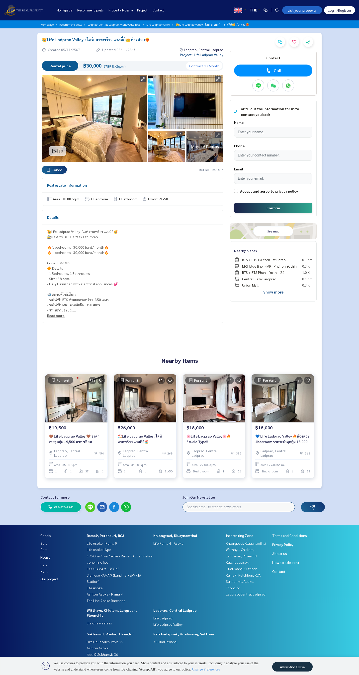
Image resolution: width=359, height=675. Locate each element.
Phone (239, 146)
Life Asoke (95, 588)
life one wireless (99, 623)
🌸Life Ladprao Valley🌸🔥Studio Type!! (208, 439)
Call (273, 71)
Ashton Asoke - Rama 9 (105, 594)
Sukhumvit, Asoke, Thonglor (110, 634)
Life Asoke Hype (99, 549)
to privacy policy (284, 191)
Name (239, 122)
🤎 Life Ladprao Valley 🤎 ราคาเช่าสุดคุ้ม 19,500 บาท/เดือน (74, 439)
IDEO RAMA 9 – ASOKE (103, 568)
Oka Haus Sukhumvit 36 (105, 641)
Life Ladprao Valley (158, 24)
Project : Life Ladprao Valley (201, 54)
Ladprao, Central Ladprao (175, 610)
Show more (273, 292)
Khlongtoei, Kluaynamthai (175, 535)
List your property (302, 10)
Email (238, 169)
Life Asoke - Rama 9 (102, 543)
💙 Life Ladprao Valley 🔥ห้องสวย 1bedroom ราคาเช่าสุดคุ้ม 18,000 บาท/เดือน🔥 (282, 439)
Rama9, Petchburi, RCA (105, 535)
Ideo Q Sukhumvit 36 (102, 654)
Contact (158, 10)
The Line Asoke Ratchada (106, 600)
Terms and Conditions (289, 535)
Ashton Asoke (97, 648)
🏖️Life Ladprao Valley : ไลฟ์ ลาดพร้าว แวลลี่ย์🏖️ (140, 439)
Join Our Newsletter (198, 497)
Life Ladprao (163, 618)
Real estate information (67, 185)
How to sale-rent (285, 562)
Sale (43, 543)
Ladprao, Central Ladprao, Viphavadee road (114, 24)
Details (53, 217)
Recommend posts (90, 10)
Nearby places (245, 250)
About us (279, 553)
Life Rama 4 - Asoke (168, 543)
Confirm (273, 208)
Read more (56, 315)
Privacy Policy (282, 544)
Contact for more (55, 497)
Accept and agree (254, 191)
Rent (44, 549)
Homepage (64, 10)
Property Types (120, 10)
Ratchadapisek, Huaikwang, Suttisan (183, 634)
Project (142, 10)
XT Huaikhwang (165, 641)
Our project (49, 579)
